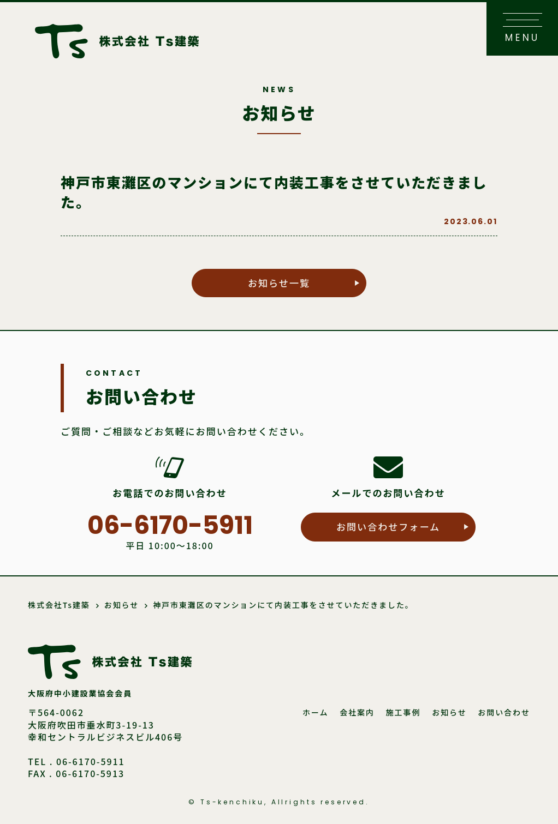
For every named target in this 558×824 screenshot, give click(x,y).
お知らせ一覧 (279, 283)
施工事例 (403, 712)
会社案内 (357, 712)
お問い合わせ (504, 712)
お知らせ (449, 712)
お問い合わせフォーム (388, 526)
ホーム (315, 712)
